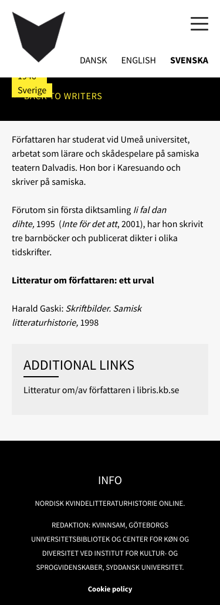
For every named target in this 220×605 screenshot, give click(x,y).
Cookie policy (110, 589)
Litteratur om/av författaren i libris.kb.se (101, 390)
